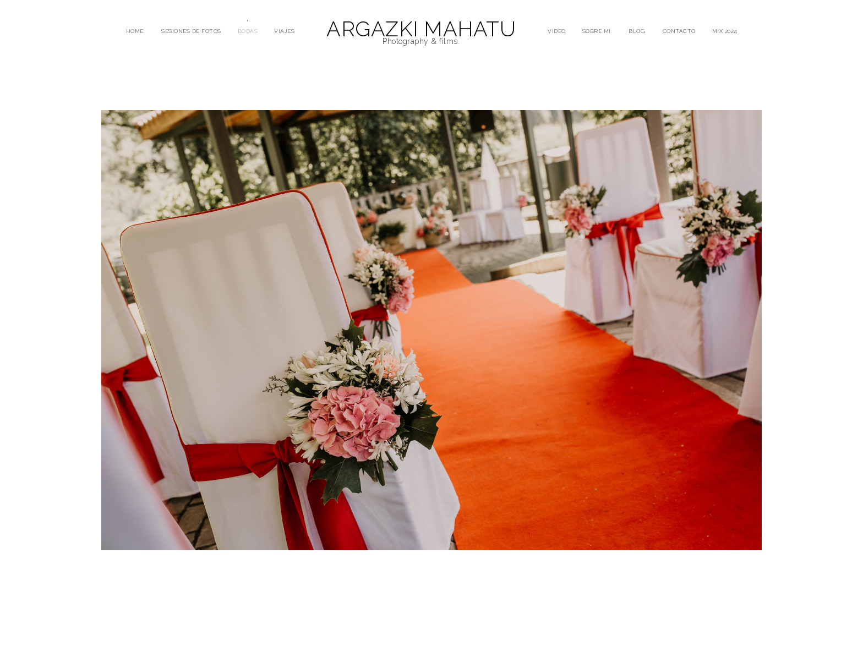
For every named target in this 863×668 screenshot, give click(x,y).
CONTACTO (679, 31)
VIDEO (557, 31)
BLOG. (637, 31)
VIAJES (284, 31)
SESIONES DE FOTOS (191, 31)
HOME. (135, 31)
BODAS (248, 31)
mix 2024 (725, 31)
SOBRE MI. (597, 31)
